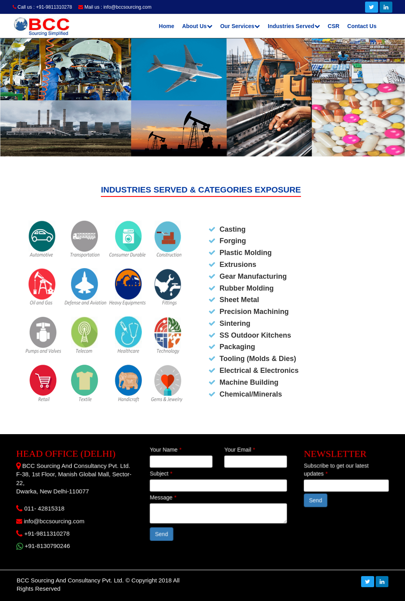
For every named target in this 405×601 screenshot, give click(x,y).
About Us (197, 26)
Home (166, 26)
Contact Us (362, 26)
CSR (334, 26)
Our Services (240, 26)
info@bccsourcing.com (51, 520)
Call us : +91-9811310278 (42, 7)
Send (164, 532)
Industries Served (294, 26)
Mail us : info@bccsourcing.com (114, 7)
